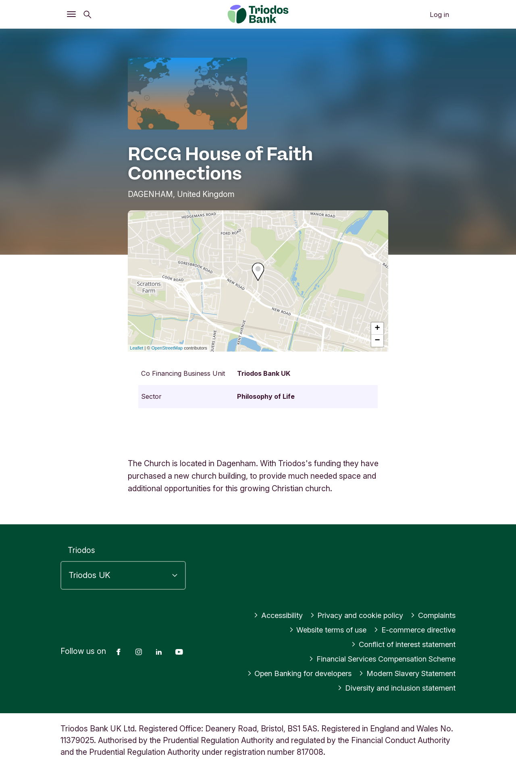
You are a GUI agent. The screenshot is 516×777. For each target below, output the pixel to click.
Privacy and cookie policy (351, 615)
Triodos (81, 550)
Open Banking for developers (289, 673)
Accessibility (267, 615)
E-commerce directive (412, 630)
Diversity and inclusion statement (393, 688)
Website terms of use (319, 630)
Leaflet (136, 348)
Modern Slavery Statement (404, 673)
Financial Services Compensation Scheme (376, 659)
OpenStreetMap (167, 348)
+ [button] (377, 329)
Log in (439, 14)
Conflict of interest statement (400, 644)
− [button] (377, 341)
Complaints (432, 615)
